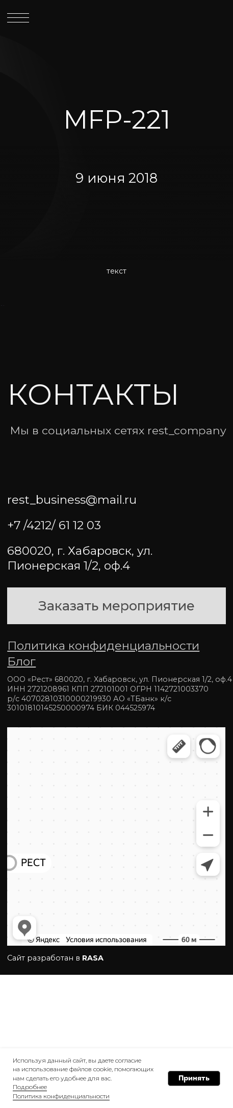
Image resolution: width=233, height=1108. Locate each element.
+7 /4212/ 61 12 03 (54, 659)
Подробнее (30, 1087)
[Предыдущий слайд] (9, 372)
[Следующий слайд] (224, 372)
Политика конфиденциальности (61, 1096)
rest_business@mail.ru (72, 633)
